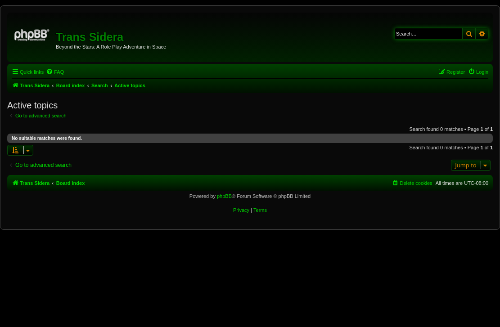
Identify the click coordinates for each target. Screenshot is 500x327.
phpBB (224, 196)
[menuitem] (55, 72)
